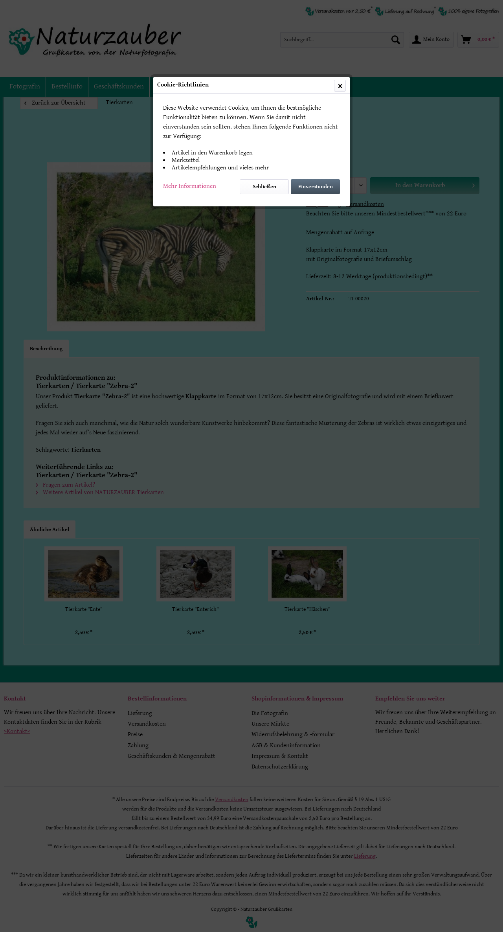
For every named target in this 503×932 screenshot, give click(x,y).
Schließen (264, 187)
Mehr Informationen (189, 186)
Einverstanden (315, 187)
